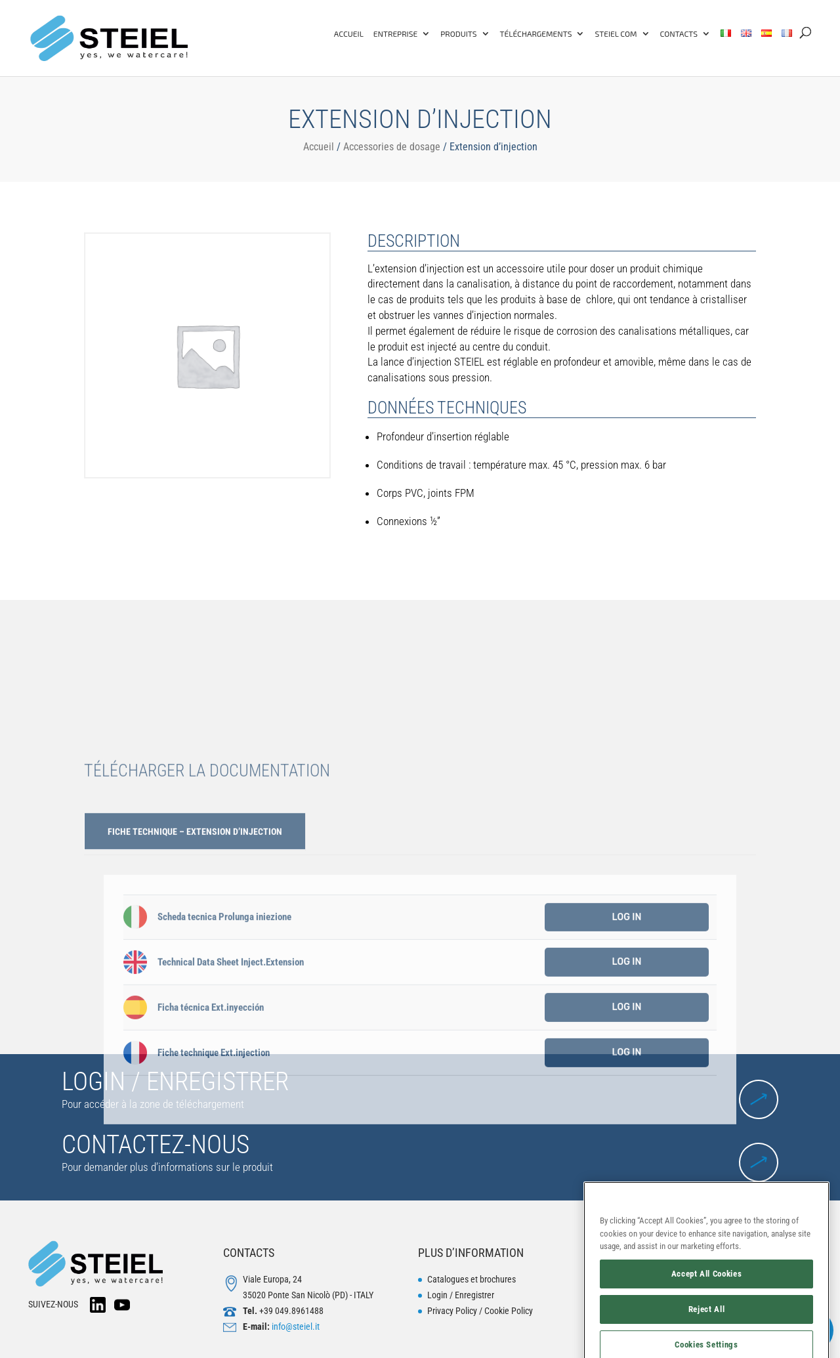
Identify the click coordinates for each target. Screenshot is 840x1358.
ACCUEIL (349, 33)
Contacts (679, 33)
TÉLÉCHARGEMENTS (536, 33)
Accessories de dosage (391, 146)
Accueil (318, 146)
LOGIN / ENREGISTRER (175, 1082)
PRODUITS (458, 33)
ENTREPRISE (395, 33)
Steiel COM (616, 33)
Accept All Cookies (706, 1312)
